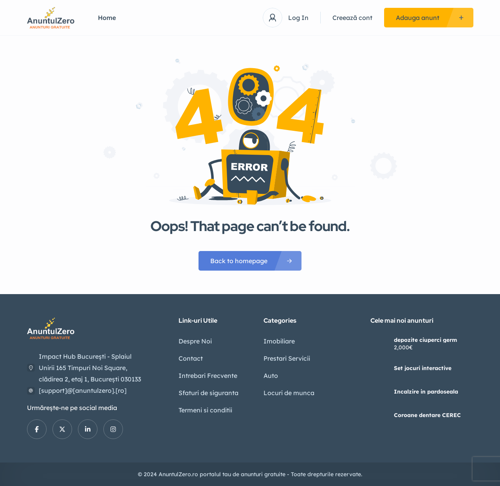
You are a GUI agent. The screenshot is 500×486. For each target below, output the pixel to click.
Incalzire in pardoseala (426, 391)
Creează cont (352, 18)
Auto (271, 375)
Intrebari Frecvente (208, 375)
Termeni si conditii (205, 410)
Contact (191, 358)
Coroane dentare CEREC (427, 415)
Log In (298, 18)
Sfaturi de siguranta (208, 393)
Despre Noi (195, 341)
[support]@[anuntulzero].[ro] (82, 390)
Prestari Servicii (287, 358)
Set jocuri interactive (422, 368)
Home (107, 18)
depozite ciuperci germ (425, 340)
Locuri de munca (289, 393)
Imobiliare (279, 341)
